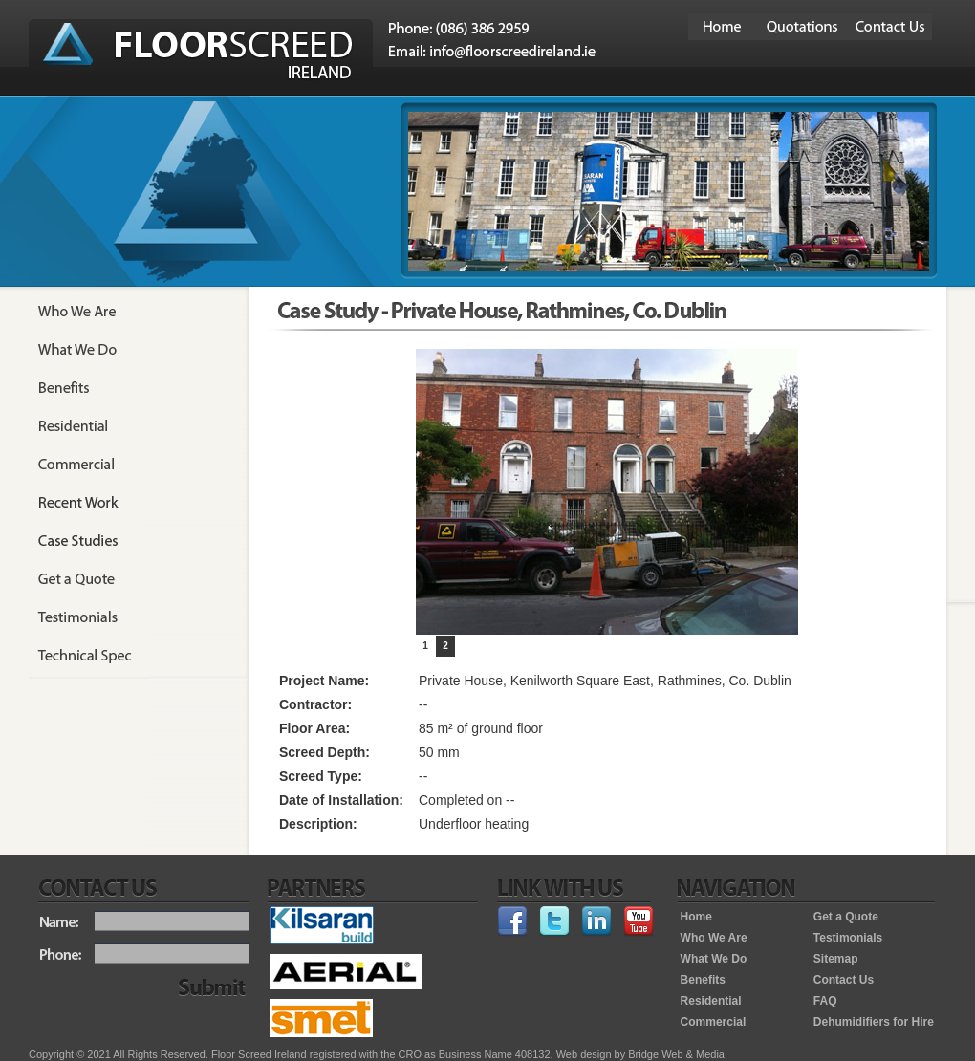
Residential (711, 1000)
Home (696, 916)
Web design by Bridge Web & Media (640, 1054)
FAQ (825, 1000)
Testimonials (847, 937)
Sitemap (835, 958)
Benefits (703, 979)
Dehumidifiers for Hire (873, 1022)
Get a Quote (845, 916)
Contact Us (843, 979)
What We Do (714, 958)
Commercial (714, 1022)
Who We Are (714, 937)
